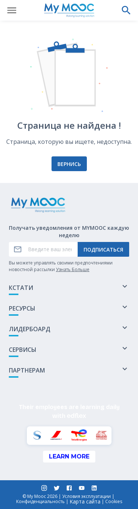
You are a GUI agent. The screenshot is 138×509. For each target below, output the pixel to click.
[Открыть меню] (12, 10)
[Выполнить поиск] (126, 10)
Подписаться (103, 249)
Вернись (69, 163)
